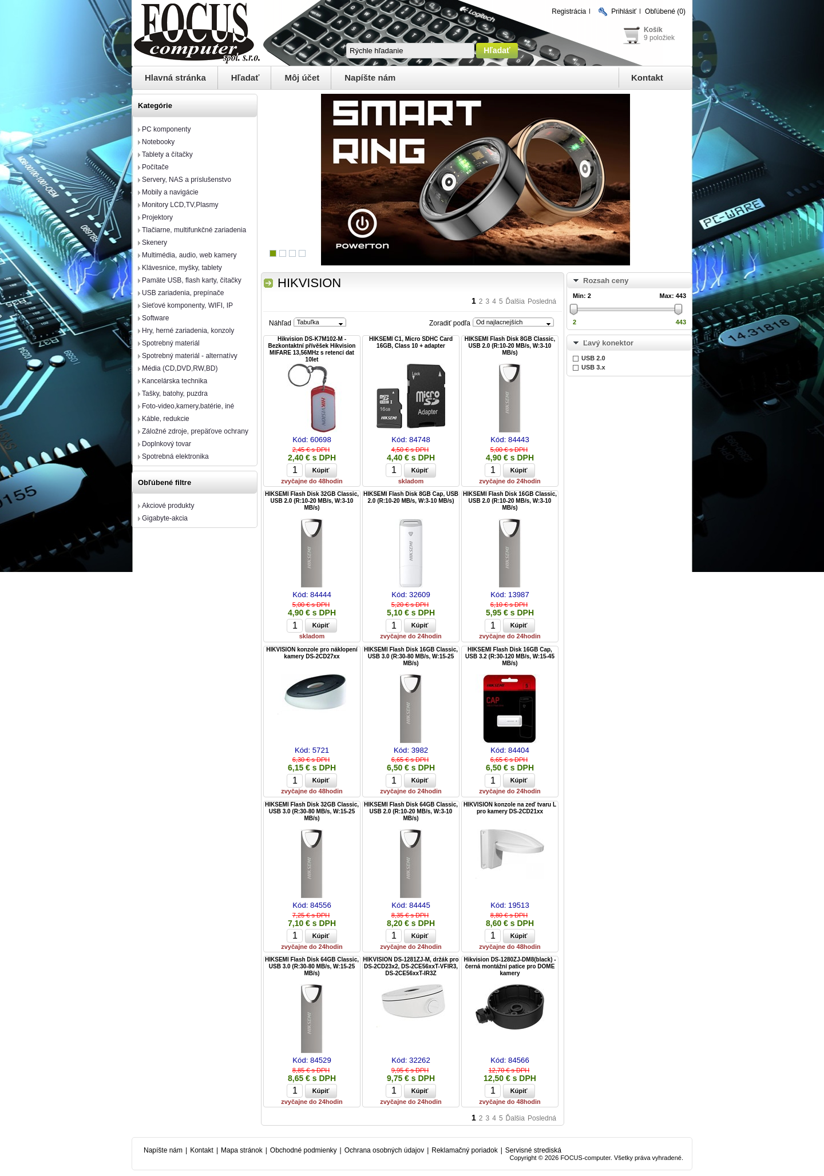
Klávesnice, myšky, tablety (182, 268)
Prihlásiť (623, 11)
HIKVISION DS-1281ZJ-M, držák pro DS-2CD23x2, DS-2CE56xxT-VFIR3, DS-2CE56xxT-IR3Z (410, 966)
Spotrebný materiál (171, 343)
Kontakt (647, 77)
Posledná (542, 301)
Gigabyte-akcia (165, 518)
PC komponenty (166, 129)
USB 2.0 (593, 358)
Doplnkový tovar (166, 444)
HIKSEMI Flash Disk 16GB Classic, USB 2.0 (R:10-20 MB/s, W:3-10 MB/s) (510, 501)
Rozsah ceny (605, 280)
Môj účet (301, 77)
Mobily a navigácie (170, 192)
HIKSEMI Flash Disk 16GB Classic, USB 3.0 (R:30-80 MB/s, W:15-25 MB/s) (411, 656)
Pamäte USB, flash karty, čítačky (191, 280)
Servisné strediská (533, 1150)
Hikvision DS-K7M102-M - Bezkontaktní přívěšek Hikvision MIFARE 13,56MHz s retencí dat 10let (312, 349)
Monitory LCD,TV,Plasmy (180, 205)
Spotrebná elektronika (175, 456)
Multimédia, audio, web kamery (189, 255)
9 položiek (659, 38)
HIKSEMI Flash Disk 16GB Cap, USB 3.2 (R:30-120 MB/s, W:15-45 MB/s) (509, 656)
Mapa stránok (242, 1150)
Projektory (157, 217)
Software (155, 318)
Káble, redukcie (165, 419)
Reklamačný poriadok (464, 1150)
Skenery (154, 243)
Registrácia (569, 11)
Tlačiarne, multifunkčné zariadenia (194, 230)
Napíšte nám (369, 77)
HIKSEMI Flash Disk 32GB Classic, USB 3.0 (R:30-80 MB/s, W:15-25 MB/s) (312, 811)
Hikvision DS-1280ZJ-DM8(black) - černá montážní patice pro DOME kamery (510, 966)
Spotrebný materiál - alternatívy (189, 356)
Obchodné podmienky (303, 1150)
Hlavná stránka (175, 77)
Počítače (155, 167)
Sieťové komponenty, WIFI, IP (187, 305)
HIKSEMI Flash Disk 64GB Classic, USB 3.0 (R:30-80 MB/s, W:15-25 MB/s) (312, 966)
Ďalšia (515, 301)
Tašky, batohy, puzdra (175, 394)
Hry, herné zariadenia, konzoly (188, 331)
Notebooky (158, 142)
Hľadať (245, 77)
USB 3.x (593, 367)
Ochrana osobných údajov (384, 1150)
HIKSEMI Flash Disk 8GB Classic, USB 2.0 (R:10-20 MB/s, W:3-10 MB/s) (510, 346)
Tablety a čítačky (167, 154)
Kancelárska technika (174, 381)
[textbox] (410, 50)
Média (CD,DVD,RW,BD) (179, 368)
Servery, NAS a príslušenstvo (186, 180)
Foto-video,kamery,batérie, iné (188, 406)
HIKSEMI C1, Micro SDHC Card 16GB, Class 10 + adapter (411, 342)
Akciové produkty (168, 506)
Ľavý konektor (608, 343)
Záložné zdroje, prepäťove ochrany (195, 431)
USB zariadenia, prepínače (183, 293)
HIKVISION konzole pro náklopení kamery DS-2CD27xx (311, 652)
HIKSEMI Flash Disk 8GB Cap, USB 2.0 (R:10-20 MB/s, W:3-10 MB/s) (410, 497)
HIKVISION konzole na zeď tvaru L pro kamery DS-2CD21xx (510, 808)
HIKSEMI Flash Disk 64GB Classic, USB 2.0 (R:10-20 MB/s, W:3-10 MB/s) (411, 811)
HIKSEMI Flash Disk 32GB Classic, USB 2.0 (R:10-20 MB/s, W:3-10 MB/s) (312, 501)
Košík (653, 30)
